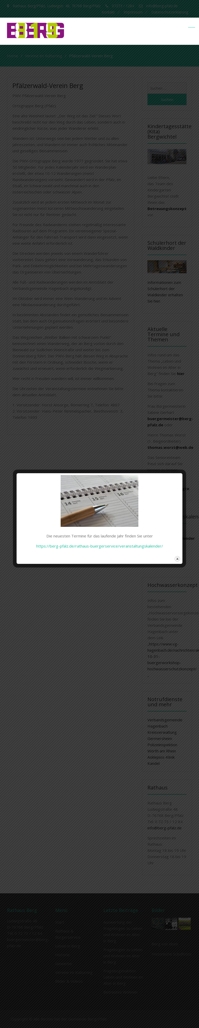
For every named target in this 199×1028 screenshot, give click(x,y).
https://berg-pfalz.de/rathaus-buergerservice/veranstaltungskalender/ (99, 546)
